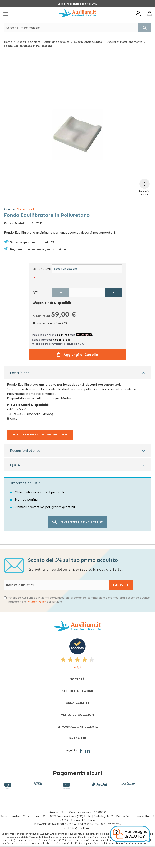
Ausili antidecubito (57, 42)
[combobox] (77, 27)
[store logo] (77, 13)
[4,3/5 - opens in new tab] (77, 653)
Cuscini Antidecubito (88, 42)
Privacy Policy (36, 601)
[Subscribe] (121, 585)
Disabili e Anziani (28, 42)
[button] (144, 187)
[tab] (77, 372)
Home (8, 42)
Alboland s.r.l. (26, 209)
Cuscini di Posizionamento (124, 42)
